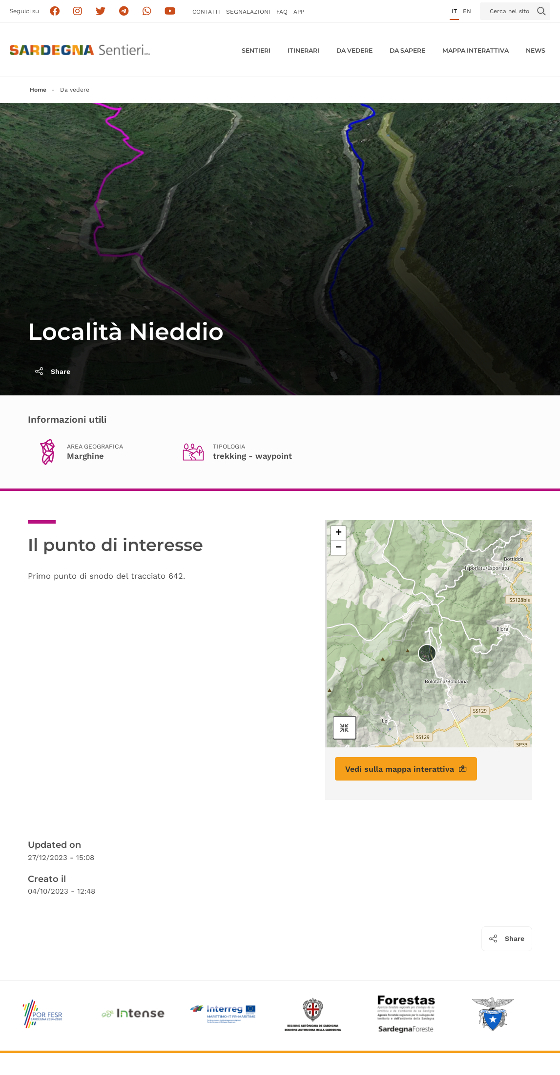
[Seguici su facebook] (54, 11)
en (467, 11)
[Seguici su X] (100, 11)
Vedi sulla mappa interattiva (406, 769)
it (454, 11)
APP (298, 11)
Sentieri (256, 50)
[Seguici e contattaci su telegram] (123, 11)
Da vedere (354, 50)
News (535, 50)
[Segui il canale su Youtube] (170, 11)
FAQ (282, 11)
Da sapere (407, 50)
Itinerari (303, 50)
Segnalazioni (248, 11)
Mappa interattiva (475, 50)
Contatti (206, 11)
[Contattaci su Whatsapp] (147, 11)
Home (38, 89)
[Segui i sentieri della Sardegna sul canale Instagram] (77, 11)
